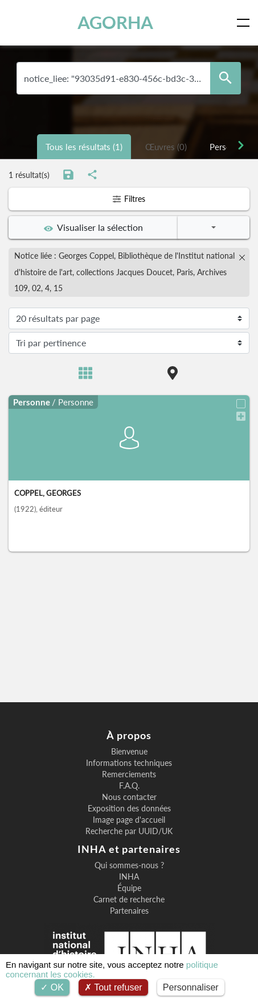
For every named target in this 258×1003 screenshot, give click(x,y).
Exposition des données (129, 808)
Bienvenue (129, 752)
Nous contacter (129, 797)
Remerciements (129, 774)
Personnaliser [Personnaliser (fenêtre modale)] (191, 987)
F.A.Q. (129, 786)
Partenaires (129, 911)
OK (52, 987)
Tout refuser (113, 987)
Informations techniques (129, 763)
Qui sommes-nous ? (129, 865)
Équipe (129, 888)
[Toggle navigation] (245, 22)
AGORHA (115, 22)
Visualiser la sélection (93, 227)
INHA (129, 877)
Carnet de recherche (129, 899)
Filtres (129, 199)
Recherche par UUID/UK (129, 831)
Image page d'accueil (129, 820)
